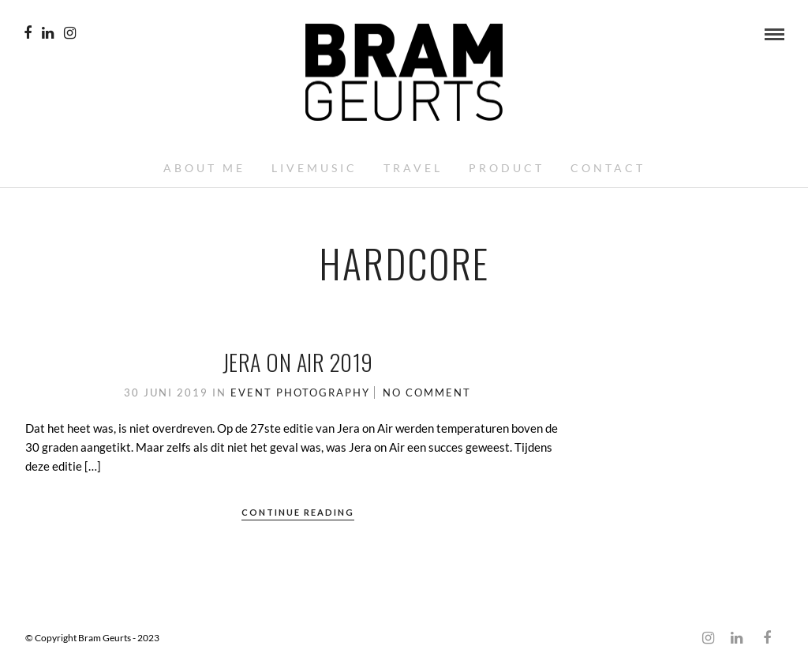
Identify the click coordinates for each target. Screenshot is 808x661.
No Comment (427, 392)
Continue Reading (297, 512)
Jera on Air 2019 (298, 362)
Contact (607, 168)
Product (506, 168)
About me (204, 168)
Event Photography (300, 392)
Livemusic (314, 168)
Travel (413, 168)
